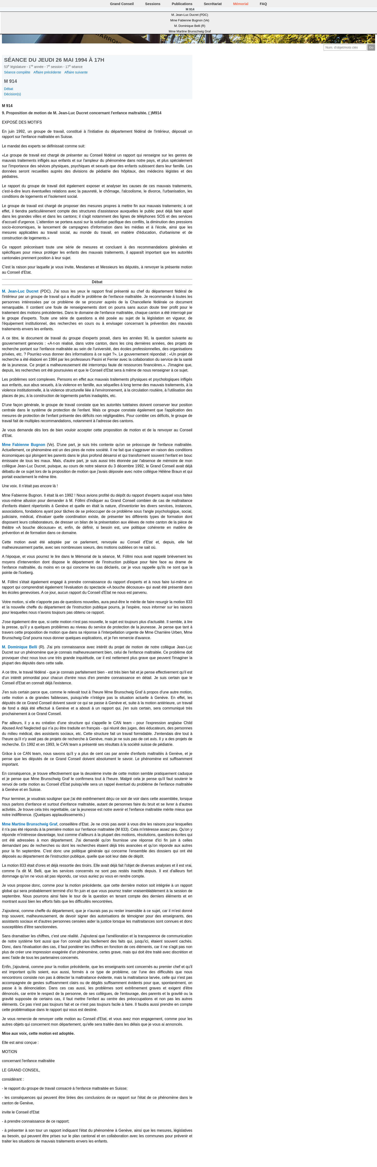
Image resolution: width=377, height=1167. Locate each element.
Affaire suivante (76, 72)
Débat (8, 89)
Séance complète (17, 72)
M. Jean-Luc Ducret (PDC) (189, 15)
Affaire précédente (47, 72)
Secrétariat (213, 4)
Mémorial (240, 4)
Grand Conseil (122, 4)
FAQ (263, 4)
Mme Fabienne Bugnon (23, 445)
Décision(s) (12, 94)
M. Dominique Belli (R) (189, 26)
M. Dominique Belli (19, 647)
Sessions (152, 4)
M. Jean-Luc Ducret (20, 291)
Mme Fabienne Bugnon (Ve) (189, 20)
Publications (182, 4)
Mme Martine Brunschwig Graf (190, 31)
